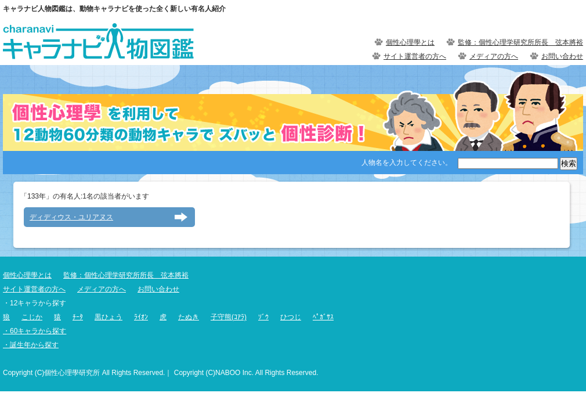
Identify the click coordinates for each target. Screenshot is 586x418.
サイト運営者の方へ (415, 56)
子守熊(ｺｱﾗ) (229, 317)
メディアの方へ (493, 56)
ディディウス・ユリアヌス (71, 217)
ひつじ (290, 317)
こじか (31, 317)
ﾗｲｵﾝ (141, 317)
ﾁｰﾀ (78, 317)
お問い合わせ (562, 56)
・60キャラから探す (34, 331)
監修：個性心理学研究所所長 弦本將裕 (520, 42)
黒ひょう (108, 317)
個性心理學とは (410, 42)
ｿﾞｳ (263, 317)
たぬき (188, 317)
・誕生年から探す (31, 345)
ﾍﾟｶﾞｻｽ (323, 317)
